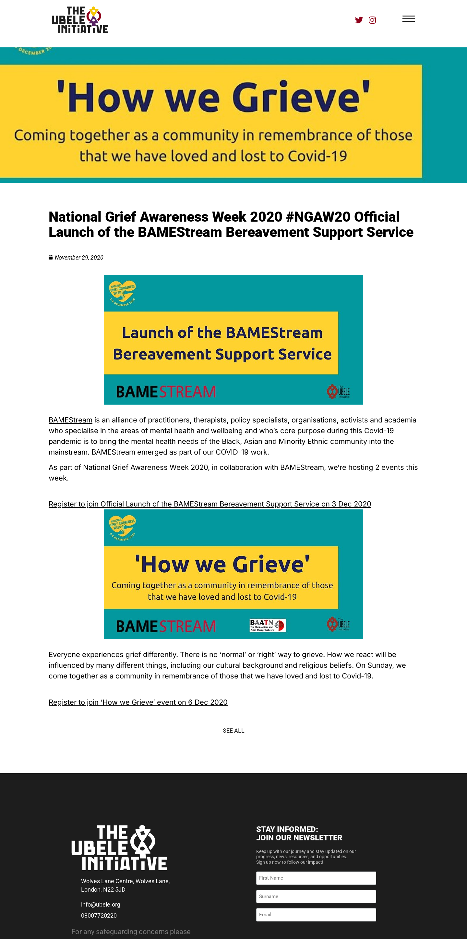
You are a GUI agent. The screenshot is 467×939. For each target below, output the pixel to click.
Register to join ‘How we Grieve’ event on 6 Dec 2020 (138, 702)
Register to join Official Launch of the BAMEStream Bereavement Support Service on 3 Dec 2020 (210, 504)
